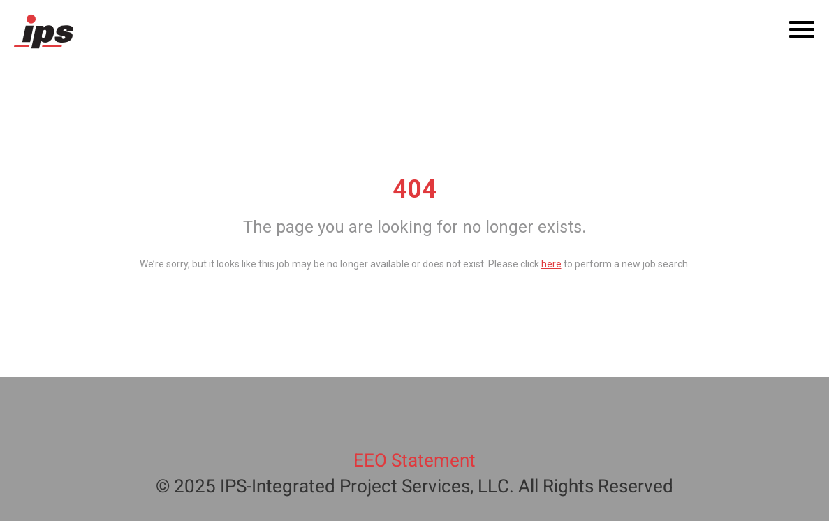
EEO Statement (414, 461)
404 (414, 189)
